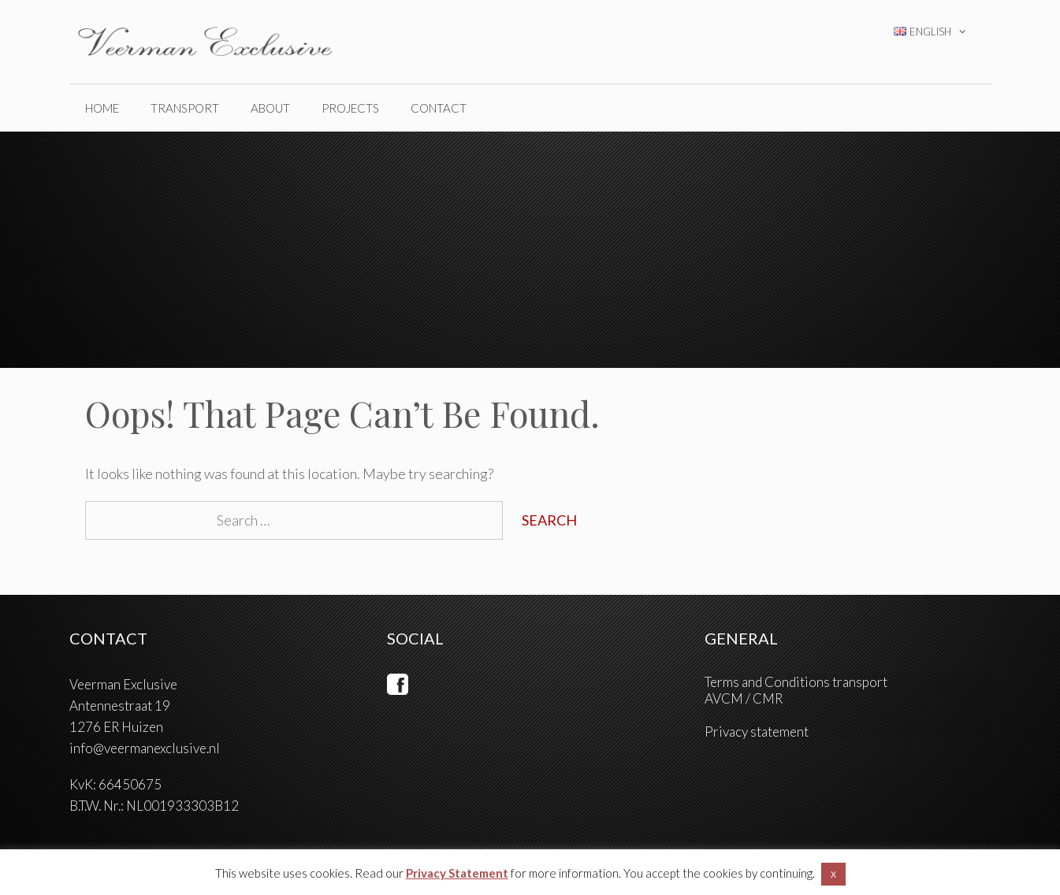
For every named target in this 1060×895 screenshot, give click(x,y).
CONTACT (439, 108)
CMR (768, 698)
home (102, 108)
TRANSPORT (185, 108)
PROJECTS (350, 108)
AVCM (724, 698)
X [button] (833, 874)
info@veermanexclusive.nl (144, 748)
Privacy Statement (457, 873)
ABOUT (270, 108)
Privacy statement (757, 731)
